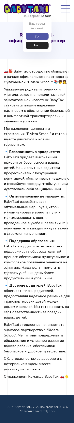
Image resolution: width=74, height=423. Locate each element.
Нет (37, 45)
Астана (46, 16)
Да (37, 36)
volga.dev (49, 411)
